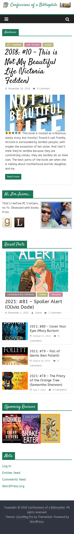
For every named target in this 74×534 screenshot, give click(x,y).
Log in (6, 466)
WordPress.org (13, 486)
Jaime (38, 312)
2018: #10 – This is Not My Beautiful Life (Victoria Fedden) (31, 67)
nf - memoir (14, 44)
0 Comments (58, 389)
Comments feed (14, 479)
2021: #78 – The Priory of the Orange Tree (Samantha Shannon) (47, 380)
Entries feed (11, 473)
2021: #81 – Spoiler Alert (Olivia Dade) (33, 304)
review (48, 44)
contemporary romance (20, 294)
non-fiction (32, 44)
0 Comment (41, 88)
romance (56, 294)
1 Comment (52, 312)
